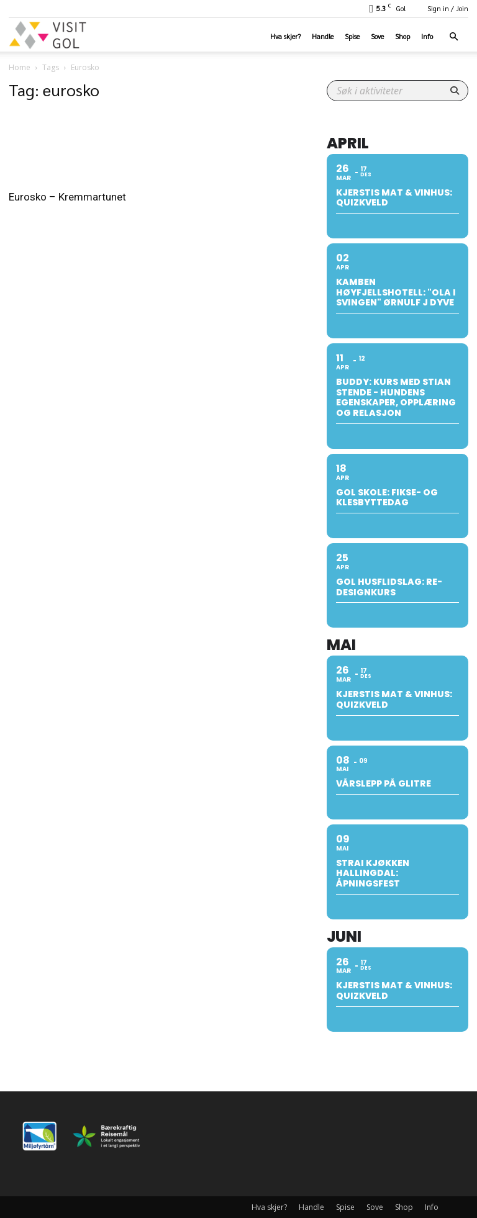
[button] (453, 37)
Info (427, 36)
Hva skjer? (285, 36)
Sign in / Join (447, 8)
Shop (402, 36)
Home (19, 67)
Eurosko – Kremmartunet (67, 197)
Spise (352, 36)
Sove (377, 36)
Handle (323, 36)
